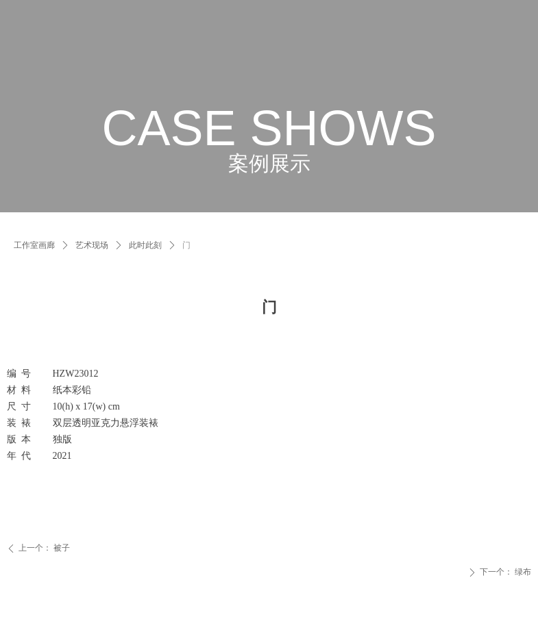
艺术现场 (91, 245)
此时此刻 (145, 245)
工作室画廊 (34, 245)
